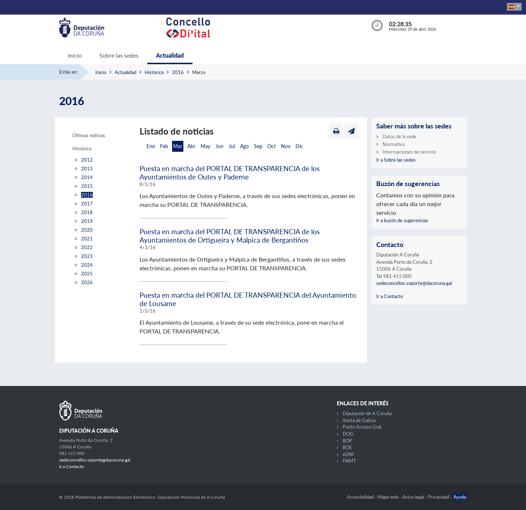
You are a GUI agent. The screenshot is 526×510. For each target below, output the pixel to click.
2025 (87, 274)
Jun (220, 146)
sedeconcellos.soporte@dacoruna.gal (414, 283)
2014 (87, 177)
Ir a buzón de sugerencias (402, 220)
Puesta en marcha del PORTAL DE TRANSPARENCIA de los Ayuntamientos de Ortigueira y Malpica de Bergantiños (230, 235)
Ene (150, 146)
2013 (87, 168)
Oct (271, 146)
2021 (87, 239)
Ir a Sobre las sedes (396, 160)
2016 (178, 72)
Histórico (154, 72)
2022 (87, 247)
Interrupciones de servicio (409, 152)
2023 (87, 256)
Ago (244, 146)
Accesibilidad (361, 497)
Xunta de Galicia (359, 420)
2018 (87, 212)
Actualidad (170, 55)
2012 (87, 160)
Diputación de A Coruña (367, 413)
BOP (347, 441)
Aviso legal (413, 497)
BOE (347, 447)
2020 (87, 230)
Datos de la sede (399, 136)
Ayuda (459, 497)
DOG (348, 434)
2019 (87, 221)
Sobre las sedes (118, 55)
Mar (177, 146)
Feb (164, 146)
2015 (87, 186)
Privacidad (439, 497)
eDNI (348, 454)
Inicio (75, 55)
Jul (232, 146)
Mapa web (388, 497)
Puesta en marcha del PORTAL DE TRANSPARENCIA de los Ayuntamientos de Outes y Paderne (230, 172)
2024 (87, 265)
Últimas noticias (88, 135)
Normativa (393, 144)
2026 (87, 282)
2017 (87, 203)
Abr (191, 146)
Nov (285, 146)
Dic (299, 146)
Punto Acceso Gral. (362, 427)
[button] (514, 7)
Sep (258, 146)
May (205, 146)
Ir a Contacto (389, 296)
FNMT (349, 461)
